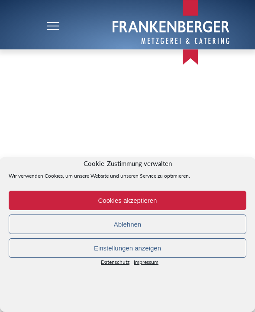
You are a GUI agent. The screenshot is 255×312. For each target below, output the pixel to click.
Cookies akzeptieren (127, 200)
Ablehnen (127, 224)
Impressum (146, 263)
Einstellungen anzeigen (127, 248)
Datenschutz (115, 263)
